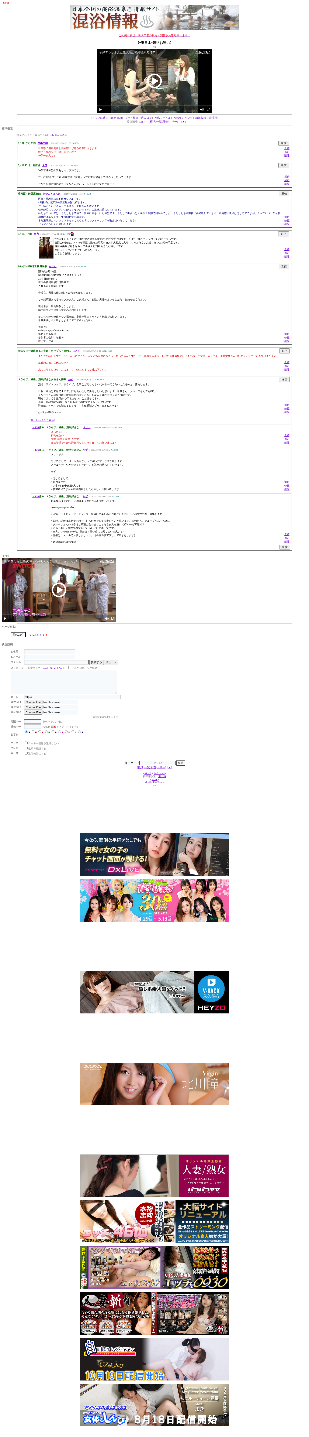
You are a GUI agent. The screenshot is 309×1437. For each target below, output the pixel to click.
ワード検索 (131, 117)
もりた (52, 266)
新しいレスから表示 (55, 135)
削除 (286, 155)
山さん (76, 350)
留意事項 (116, 117)
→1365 (36, 427)
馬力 (36, 233)
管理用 (213, 117)
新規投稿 (200, 117)
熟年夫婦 (43, 143)
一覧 (159, 121)
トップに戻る (100, 117)
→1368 (36, 449)
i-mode (45, 668)
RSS (141, 121)
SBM (53, 668)
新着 (165, 121)
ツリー (173, 121)
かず (70, 379)
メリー (86, 427)
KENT (147, 778)
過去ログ (146, 117)
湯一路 (162, 781)
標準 (152, 121)
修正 (286, 151)
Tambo (160, 786)
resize (154, 784)
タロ (44, 165)
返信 (286, 148)
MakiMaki (159, 778)
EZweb (60, 668)
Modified (149, 786)
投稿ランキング (183, 117)
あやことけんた (51, 193)
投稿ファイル (162, 117)
